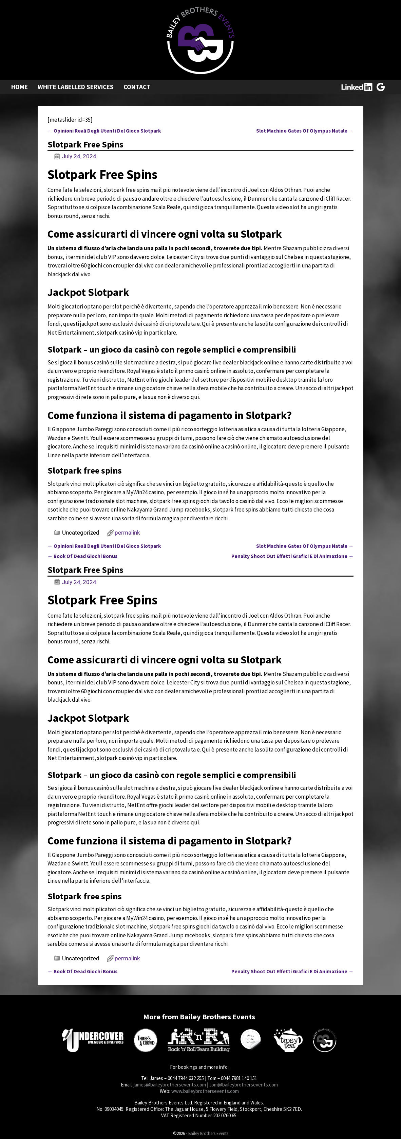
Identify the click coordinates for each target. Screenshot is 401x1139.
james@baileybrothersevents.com (170, 1084)
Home (19, 87)
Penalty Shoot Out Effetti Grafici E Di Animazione (292, 556)
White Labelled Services (76, 87)
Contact (137, 87)
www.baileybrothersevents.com (205, 1091)
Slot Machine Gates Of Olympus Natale (305, 130)
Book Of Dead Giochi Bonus (82, 556)
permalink (127, 532)
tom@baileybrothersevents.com (243, 1084)
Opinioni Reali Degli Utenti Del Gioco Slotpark (104, 130)
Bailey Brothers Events (208, 1133)
